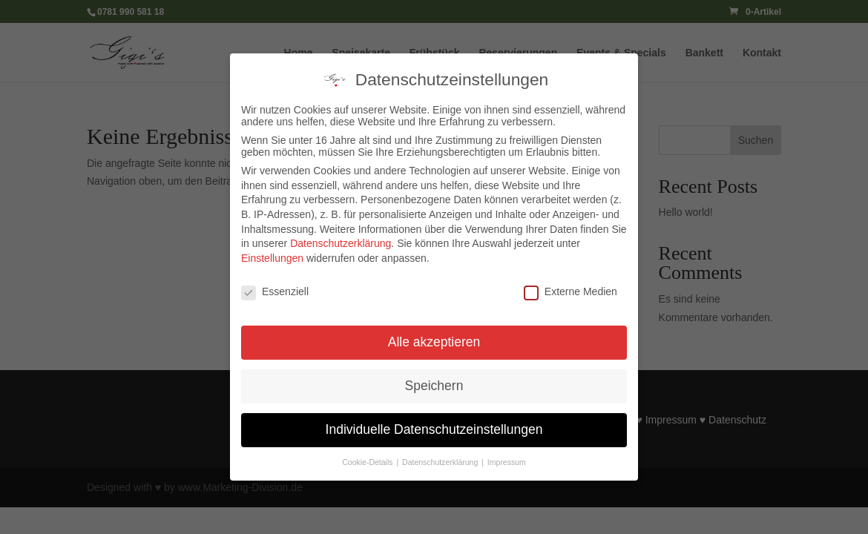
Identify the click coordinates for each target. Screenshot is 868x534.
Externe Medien (570, 287)
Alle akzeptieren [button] (434, 337)
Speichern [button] (434, 381)
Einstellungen (272, 254)
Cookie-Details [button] (368, 457)
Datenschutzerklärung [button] (441, 457)
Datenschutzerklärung (340, 239)
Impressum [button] (506, 457)
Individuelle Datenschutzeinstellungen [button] (434, 425)
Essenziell (275, 287)
